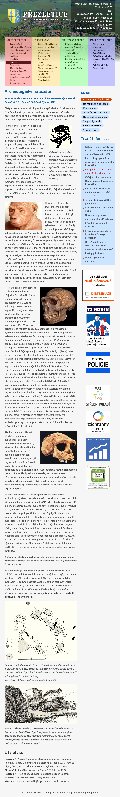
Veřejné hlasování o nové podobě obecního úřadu (98, 171)
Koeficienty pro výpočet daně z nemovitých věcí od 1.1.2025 (99, 192)
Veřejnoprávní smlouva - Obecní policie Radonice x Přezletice (99, 181)
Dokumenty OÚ (44, 56)
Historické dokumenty (95, 117)
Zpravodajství (16, 44)
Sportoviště (70, 65)
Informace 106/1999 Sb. (103, 59)
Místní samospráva (46, 47)
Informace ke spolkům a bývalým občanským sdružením (98, 234)
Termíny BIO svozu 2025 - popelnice (98, 201)
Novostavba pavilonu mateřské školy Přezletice (99, 217)
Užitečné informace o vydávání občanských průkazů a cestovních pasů (99, 246)
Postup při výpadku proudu (99, 253)
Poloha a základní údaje (20, 47)
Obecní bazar (98, 44)
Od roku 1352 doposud (95, 103)
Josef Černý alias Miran (95, 112)
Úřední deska (43, 53)
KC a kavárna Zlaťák (74, 68)
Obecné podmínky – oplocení (95, 259)
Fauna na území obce (74, 47)
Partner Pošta (99, 68)
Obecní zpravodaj (17, 83)
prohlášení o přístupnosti (84, 792)
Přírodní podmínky (73, 44)
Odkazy (96, 62)
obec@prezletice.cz (99, 17)
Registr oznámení (45, 50)
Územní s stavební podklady (18, 54)
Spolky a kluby (71, 53)
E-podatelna (43, 59)
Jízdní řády (97, 47)
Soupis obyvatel (91, 121)
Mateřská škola (17, 68)
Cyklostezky (70, 56)
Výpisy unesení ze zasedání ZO (45, 72)
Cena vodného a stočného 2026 (99, 209)
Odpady (41, 62)
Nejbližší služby (100, 50)
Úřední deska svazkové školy (20, 78)
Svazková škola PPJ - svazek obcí (19, 72)
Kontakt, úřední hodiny (47, 44)
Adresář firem (99, 53)
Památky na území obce (75, 59)
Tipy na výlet (70, 50)
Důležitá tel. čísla (100, 65)
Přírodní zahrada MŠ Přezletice (96, 225)
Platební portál (44, 77)
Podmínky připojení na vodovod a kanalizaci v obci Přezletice (99, 162)
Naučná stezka (71, 62)
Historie (13, 62)
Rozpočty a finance (46, 65)
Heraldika (14, 59)
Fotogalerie (15, 65)
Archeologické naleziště (96, 99)
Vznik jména (89, 108)
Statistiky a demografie (20, 50)
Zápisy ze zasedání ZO (47, 68)
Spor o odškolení (92, 125)
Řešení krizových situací (103, 56)
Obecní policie (44, 80)
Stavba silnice (90, 130)
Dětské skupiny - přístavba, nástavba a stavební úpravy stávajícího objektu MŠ (99, 151)
